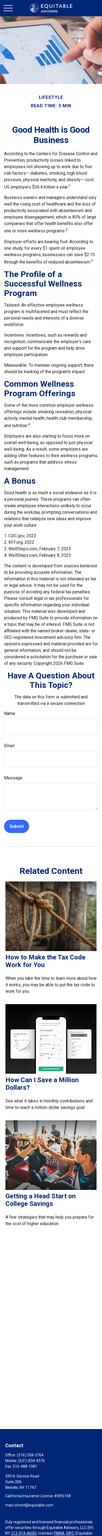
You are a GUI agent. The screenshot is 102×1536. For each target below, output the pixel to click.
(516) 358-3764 (30, 1455)
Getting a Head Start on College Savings (40, 1200)
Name (9, 713)
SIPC (70, 1533)
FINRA (59, 1533)
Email (9, 745)
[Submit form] (16, 826)
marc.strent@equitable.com (29, 1505)
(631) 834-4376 (31, 1461)
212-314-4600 (23, 1533)
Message (13, 777)
